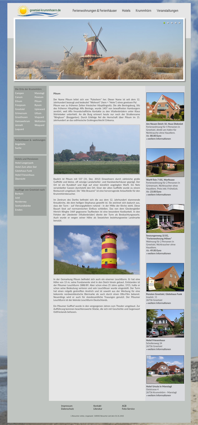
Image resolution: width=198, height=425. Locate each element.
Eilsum (18, 101)
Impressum (66, 405)
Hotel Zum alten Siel (26, 166)
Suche (18, 147)
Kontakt (97, 405)
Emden (19, 209)
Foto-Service (128, 408)
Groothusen (21, 117)
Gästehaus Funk (23, 170)
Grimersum (21, 113)
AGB (124, 405)
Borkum (19, 193)
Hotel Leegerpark (24, 162)
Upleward (40, 109)
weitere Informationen (158, 138)
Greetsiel (20, 109)
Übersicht (20, 178)
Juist (17, 197)
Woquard (39, 125)
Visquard (39, 117)
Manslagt (40, 93)
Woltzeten (40, 121)
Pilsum (38, 101)
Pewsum (39, 97)
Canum (19, 97)
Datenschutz (67, 408)
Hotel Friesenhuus (24, 174)
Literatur (98, 408)
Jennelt (19, 125)
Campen (19, 93)
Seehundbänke (23, 205)
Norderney (20, 201)
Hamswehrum (22, 121)
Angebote (20, 144)
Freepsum (20, 105)
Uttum (38, 113)
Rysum (38, 105)
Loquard (19, 129)
